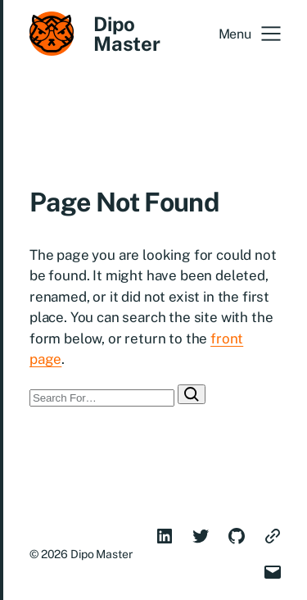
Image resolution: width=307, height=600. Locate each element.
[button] (249, 34)
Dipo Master (126, 33)
